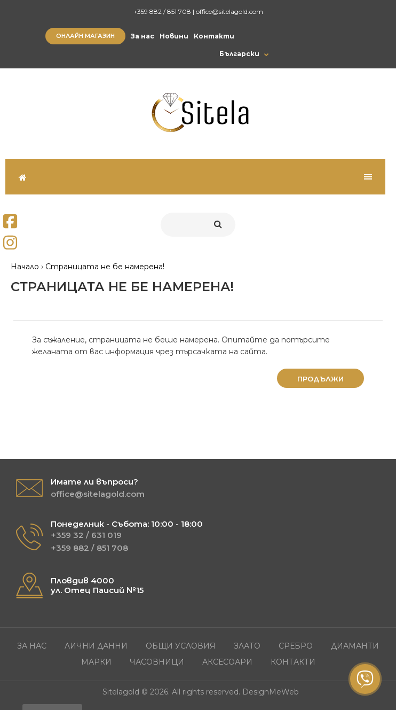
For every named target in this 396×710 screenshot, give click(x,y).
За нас (142, 36)
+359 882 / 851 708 (162, 11)
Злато (247, 646)
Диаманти (355, 646)
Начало (25, 266)
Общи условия (181, 646)
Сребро (296, 646)
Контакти (214, 36)
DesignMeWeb (270, 692)
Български (239, 54)
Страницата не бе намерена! (104, 266)
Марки (96, 662)
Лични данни (96, 646)
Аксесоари (227, 662)
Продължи (320, 378)
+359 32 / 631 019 (86, 535)
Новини (174, 36)
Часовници (157, 662)
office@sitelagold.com (229, 11)
